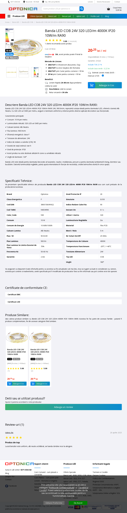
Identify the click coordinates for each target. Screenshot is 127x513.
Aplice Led (81, 16)
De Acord (78, 503)
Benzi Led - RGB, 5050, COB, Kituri (77, 475)
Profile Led (95, 16)
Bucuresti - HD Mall (32, 2)
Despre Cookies (99, 475)
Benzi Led (52, 16)
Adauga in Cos (101, 85)
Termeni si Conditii (100, 472)
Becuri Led (66, 16)
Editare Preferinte (54, 503)
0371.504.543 (15, 2)
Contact (117, 2)
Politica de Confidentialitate (61, 487)
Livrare (90, 2)
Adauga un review (63, 407)
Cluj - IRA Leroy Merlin (52, 2)
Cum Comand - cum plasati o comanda (46, 473)
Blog (107, 16)
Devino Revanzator (103, 2)
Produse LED (19, 16)
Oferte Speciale (36, 16)
